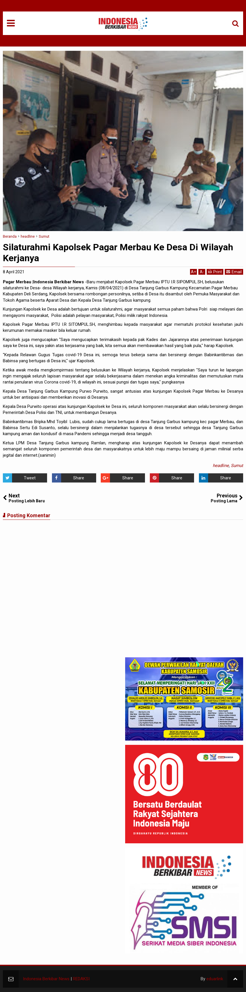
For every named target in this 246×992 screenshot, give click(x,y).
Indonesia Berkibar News (46, 978)
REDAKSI (81, 978)
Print (215, 271)
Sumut (237, 465)
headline (221, 465)
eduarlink (214, 978)
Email (234, 271)
